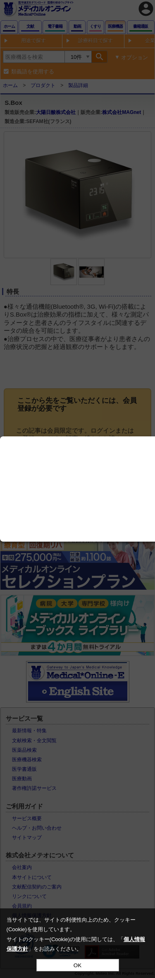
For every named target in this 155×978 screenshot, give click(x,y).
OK (77, 965)
